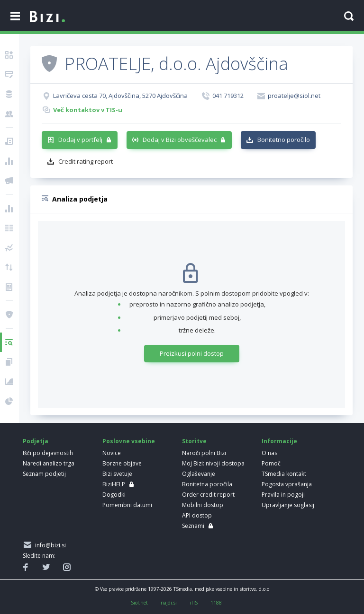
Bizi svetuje (117, 474)
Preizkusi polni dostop (192, 353)
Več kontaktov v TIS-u (87, 109)
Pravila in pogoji (283, 495)
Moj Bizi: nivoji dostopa (213, 463)
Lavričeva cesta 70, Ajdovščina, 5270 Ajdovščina (120, 95)
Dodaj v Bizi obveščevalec (180, 139)
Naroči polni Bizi (204, 453)
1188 (216, 602)
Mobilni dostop (202, 505)
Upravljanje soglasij (288, 505)
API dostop (197, 515)
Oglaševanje (198, 474)
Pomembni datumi (127, 505)
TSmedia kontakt (284, 474)
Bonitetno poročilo (283, 139)
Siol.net (139, 602)
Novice (111, 453)
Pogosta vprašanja (287, 484)
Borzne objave (122, 463)
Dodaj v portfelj (80, 139)
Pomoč (271, 463)
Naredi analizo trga (48, 463)
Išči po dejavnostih (48, 453)
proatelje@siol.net (294, 95)
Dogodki (114, 495)
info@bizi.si (49, 545)
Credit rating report (85, 161)
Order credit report (208, 495)
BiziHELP (113, 484)
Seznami (193, 526)
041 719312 (228, 95)
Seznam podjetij (44, 474)
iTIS (194, 602)
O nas (269, 453)
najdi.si (169, 602)
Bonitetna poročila (207, 484)
